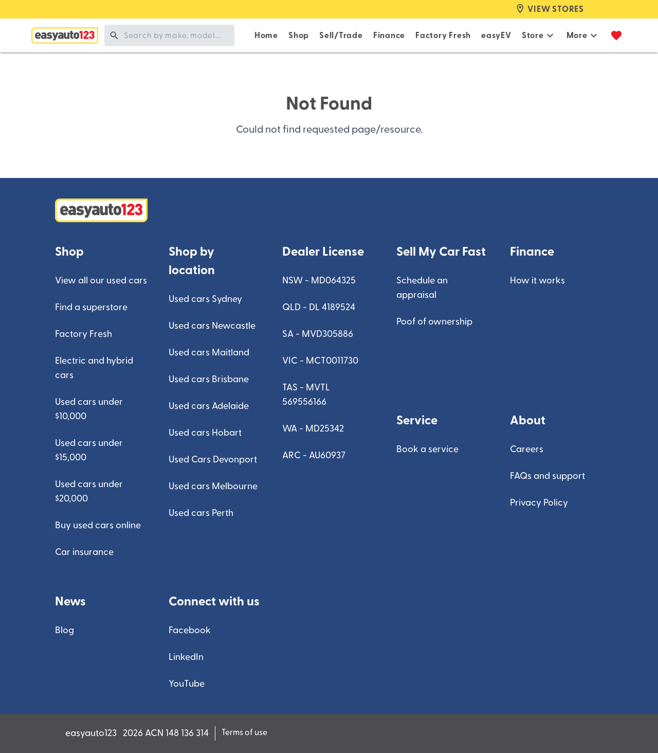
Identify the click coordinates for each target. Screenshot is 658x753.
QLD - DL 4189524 (318, 307)
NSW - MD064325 (319, 280)
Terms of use (244, 732)
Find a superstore (91, 307)
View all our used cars (101, 280)
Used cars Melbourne (213, 486)
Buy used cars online (98, 525)
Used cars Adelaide (209, 406)
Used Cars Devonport (213, 459)
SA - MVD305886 (317, 334)
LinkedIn (186, 657)
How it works (537, 280)
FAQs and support (547, 476)
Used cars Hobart (205, 433)
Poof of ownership (434, 322)
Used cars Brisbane (209, 379)
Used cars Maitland (209, 352)
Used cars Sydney (205, 299)
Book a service (427, 449)
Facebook (190, 630)
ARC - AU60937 (313, 455)
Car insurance (84, 552)
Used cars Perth (201, 513)
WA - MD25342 (313, 429)
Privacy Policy (539, 503)
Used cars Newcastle (212, 326)
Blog (64, 630)
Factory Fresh (83, 334)
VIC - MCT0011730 (320, 361)
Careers (526, 449)
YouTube (187, 684)
